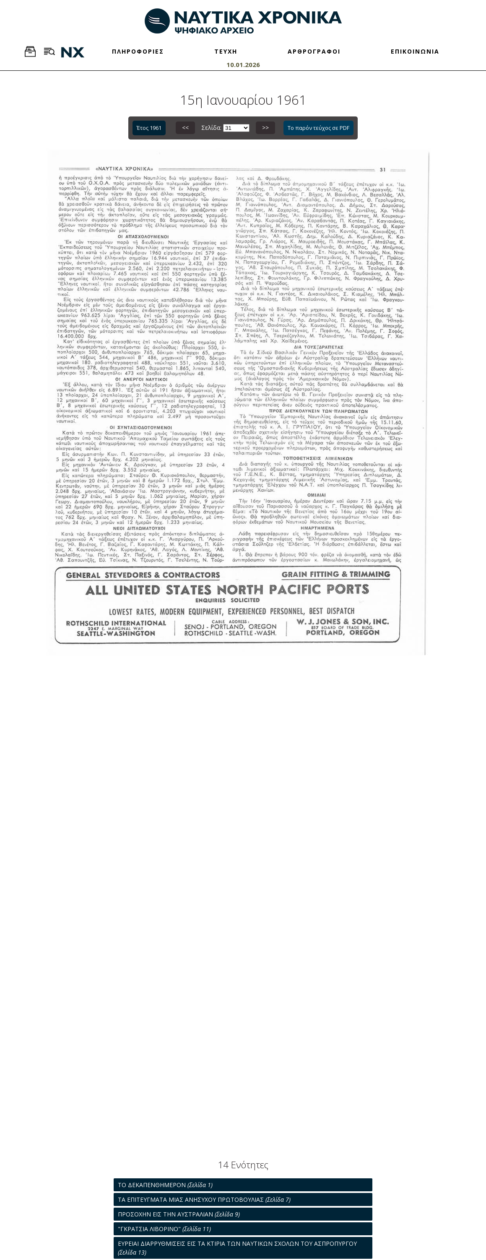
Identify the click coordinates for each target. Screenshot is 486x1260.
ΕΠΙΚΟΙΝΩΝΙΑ (415, 51)
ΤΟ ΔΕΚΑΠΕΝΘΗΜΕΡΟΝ (165, 1185)
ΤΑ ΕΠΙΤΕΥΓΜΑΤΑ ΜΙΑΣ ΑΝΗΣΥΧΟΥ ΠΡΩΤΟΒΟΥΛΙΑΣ (204, 1199)
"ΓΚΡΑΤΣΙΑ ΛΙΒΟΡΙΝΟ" (164, 1229)
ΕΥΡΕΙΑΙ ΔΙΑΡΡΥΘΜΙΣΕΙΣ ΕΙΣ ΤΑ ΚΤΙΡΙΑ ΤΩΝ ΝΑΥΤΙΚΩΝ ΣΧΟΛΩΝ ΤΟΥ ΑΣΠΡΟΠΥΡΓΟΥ (237, 1247)
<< (185, 128)
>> (265, 128)
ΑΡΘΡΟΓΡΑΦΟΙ (314, 51)
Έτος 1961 (149, 128)
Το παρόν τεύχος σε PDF (318, 128)
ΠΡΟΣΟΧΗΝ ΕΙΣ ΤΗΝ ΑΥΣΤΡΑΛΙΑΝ (179, 1214)
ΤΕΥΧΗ (225, 51)
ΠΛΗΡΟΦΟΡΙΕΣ (138, 51)
